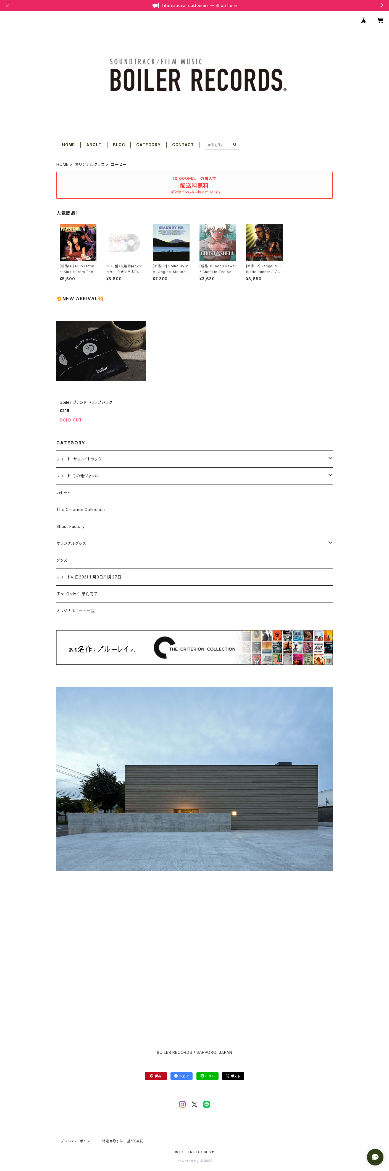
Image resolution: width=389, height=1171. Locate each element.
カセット (63, 492)
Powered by (194, 1161)
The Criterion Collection (80, 509)
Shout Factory (70, 526)
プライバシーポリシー (77, 1141)
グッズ (61, 560)
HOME (68, 144)
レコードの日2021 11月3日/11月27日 (88, 577)
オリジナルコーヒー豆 (75, 610)
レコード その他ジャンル (77, 475)
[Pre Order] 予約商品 (77, 593)
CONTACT (183, 144)
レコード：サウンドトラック (78, 459)
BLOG (119, 144)
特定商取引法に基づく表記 (123, 1141)
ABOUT (94, 144)
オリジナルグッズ (89, 164)
